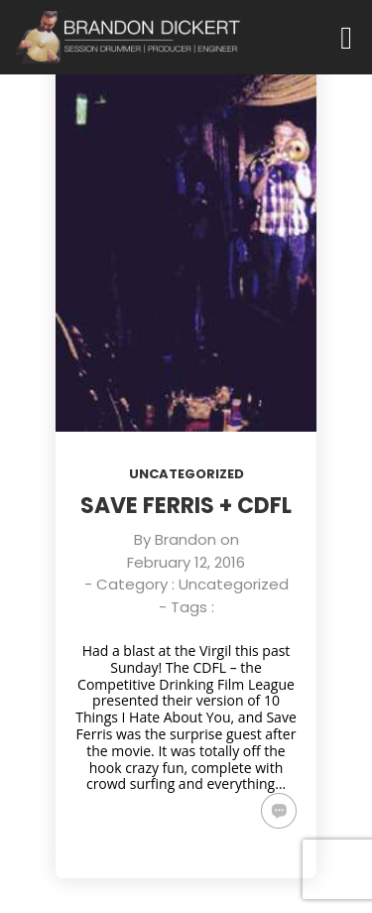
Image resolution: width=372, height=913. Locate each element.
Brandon (185, 539)
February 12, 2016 (186, 562)
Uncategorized (186, 473)
